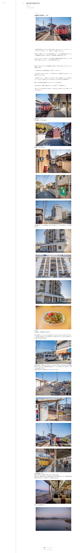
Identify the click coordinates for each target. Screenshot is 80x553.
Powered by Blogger (48, 547)
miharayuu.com (30, 7)
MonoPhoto (33, 3)
